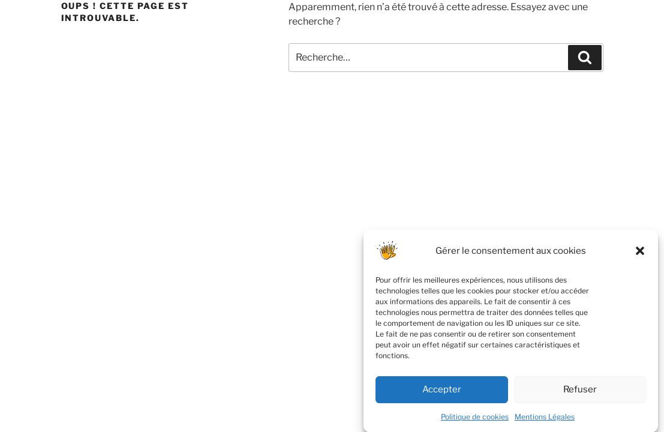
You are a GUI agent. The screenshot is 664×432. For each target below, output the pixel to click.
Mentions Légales (545, 420)
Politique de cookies (475, 420)
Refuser (580, 393)
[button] (640, 254)
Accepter (441, 393)
